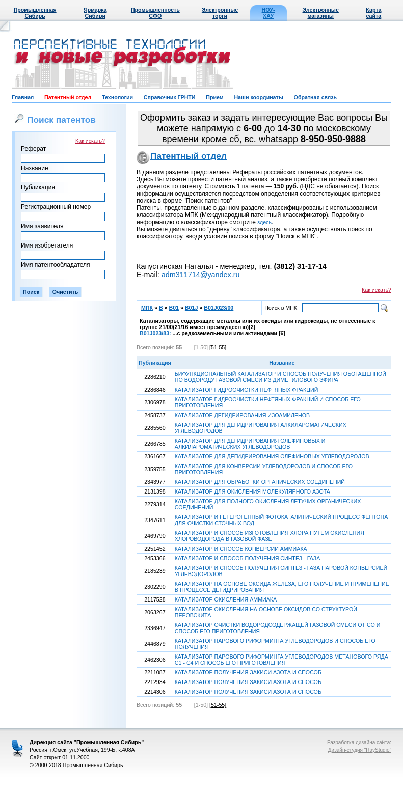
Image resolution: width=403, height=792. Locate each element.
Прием (214, 97)
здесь (264, 222)
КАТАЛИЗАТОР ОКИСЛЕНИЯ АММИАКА (226, 599)
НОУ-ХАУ (268, 13)
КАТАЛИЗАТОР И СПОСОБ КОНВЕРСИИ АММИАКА (241, 548)
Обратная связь (315, 97)
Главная (23, 97)
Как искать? (90, 141)
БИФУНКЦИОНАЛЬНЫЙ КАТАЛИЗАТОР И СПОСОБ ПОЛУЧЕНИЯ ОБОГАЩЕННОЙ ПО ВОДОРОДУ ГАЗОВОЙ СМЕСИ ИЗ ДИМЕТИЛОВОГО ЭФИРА (280, 377)
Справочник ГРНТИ (170, 97)
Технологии (117, 97)
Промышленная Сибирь (35, 13)
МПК (147, 308)
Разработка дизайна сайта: (359, 742)
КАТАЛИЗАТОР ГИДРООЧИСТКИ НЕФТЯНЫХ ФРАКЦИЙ (246, 390)
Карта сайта (373, 13)
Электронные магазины (321, 13)
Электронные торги (220, 13)
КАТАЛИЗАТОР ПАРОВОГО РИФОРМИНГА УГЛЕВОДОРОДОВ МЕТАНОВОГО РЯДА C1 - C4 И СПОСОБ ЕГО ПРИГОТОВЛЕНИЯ (281, 659)
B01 (174, 308)
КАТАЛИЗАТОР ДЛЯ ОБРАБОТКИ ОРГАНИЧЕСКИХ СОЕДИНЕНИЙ (260, 482)
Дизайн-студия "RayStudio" (359, 750)
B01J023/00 (218, 308)
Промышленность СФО (155, 13)
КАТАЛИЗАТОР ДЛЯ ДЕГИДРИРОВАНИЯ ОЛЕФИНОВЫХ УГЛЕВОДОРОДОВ (272, 456)
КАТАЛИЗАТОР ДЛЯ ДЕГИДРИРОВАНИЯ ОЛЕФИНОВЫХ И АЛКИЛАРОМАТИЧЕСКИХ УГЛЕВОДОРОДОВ (250, 444)
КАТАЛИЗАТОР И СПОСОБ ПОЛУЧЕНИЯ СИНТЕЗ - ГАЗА (247, 558)
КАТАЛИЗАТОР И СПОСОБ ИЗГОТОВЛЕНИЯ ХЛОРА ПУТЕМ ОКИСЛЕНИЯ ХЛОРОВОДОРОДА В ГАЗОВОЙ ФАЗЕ (269, 536)
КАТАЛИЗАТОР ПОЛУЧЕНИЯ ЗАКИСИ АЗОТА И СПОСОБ (248, 672)
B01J (191, 308)
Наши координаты (258, 97)
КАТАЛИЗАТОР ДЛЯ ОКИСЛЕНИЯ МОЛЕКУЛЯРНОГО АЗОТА (252, 491)
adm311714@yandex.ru (201, 274)
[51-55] (217, 347)
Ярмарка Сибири (95, 13)
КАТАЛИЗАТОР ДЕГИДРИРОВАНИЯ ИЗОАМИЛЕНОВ (242, 415)
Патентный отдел (67, 97)
